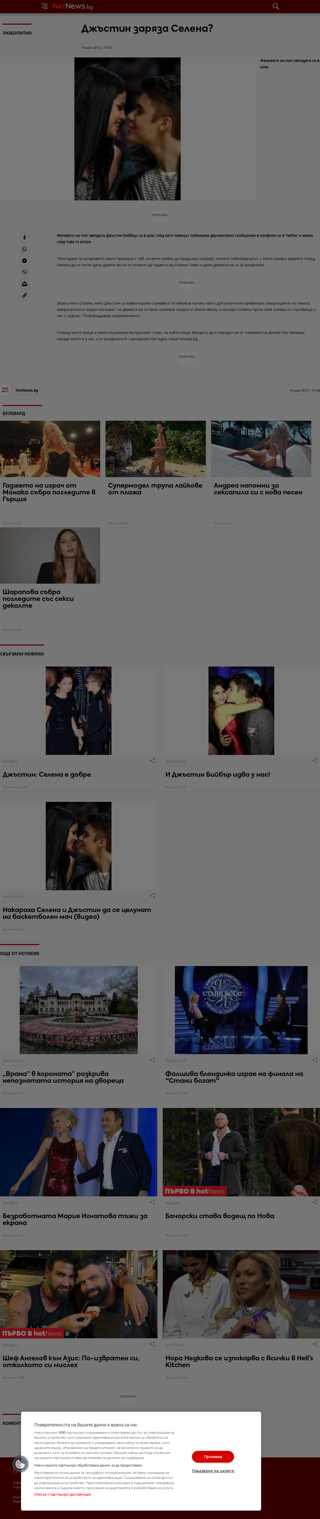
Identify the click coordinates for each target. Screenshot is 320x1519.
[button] (20, 1464)
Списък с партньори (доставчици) (62, 1494)
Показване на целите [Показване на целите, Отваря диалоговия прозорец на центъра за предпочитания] (213, 1470)
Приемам (213, 1456)
